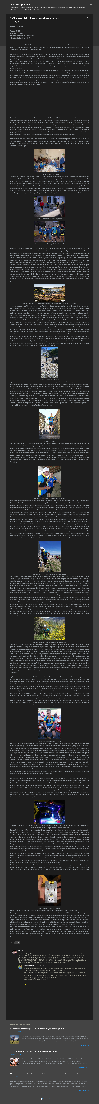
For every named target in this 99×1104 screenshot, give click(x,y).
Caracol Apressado (21, 4)
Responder (22, 985)
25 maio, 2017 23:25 (40, 965)
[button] (87, 18)
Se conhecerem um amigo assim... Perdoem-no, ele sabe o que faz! (37, 1029)
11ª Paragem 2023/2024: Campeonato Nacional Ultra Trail (33, 1051)
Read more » (84, 1045)
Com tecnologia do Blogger (49, 1099)
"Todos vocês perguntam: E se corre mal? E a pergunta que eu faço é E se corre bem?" (44, 1074)
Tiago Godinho (29, 966)
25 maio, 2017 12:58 (33, 951)
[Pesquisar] (91, 5)
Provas (17, 943)
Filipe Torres (22, 951)
